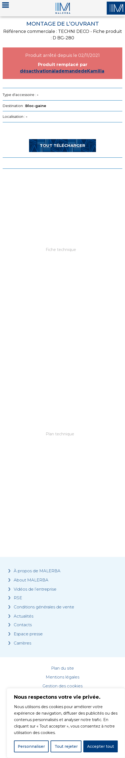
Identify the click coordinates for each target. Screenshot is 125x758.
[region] (66, 723)
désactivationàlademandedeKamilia (62, 71)
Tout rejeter (66, 746)
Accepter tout (100, 746)
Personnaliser (31, 746)
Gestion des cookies (62, 686)
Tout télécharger (62, 145)
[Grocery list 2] (62, 449)
